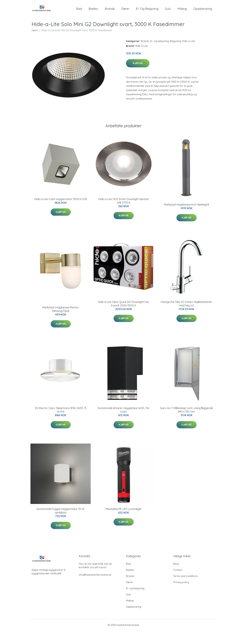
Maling (182, 10)
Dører (125, 10)
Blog (176, 566)
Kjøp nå (138, 65)
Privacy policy (181, 584)
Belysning (175, 43)
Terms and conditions (185, 578)
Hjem (35, 32)
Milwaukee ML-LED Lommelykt (123, 511)
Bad (79, 10)
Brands (110, 10)
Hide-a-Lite (188, 43)
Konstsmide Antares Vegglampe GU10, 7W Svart (123, 412)
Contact (177, 572)
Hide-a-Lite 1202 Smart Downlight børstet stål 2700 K (123, 203)
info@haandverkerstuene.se (95, 577)
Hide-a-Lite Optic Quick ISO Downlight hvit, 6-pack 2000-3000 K (123, 306)
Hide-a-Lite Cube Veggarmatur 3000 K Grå (60, 201)
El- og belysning (147, 10)
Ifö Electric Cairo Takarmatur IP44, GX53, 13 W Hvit (60, 412)
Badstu (93, 10)
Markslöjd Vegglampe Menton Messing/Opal (60, 311)
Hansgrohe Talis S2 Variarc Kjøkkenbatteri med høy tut (186, 306)
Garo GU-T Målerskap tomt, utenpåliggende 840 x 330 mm (186, 412)
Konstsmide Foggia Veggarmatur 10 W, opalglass (61, 513)
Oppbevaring (202, 10)
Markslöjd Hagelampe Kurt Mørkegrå (186, 207)
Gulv (168, 10)
